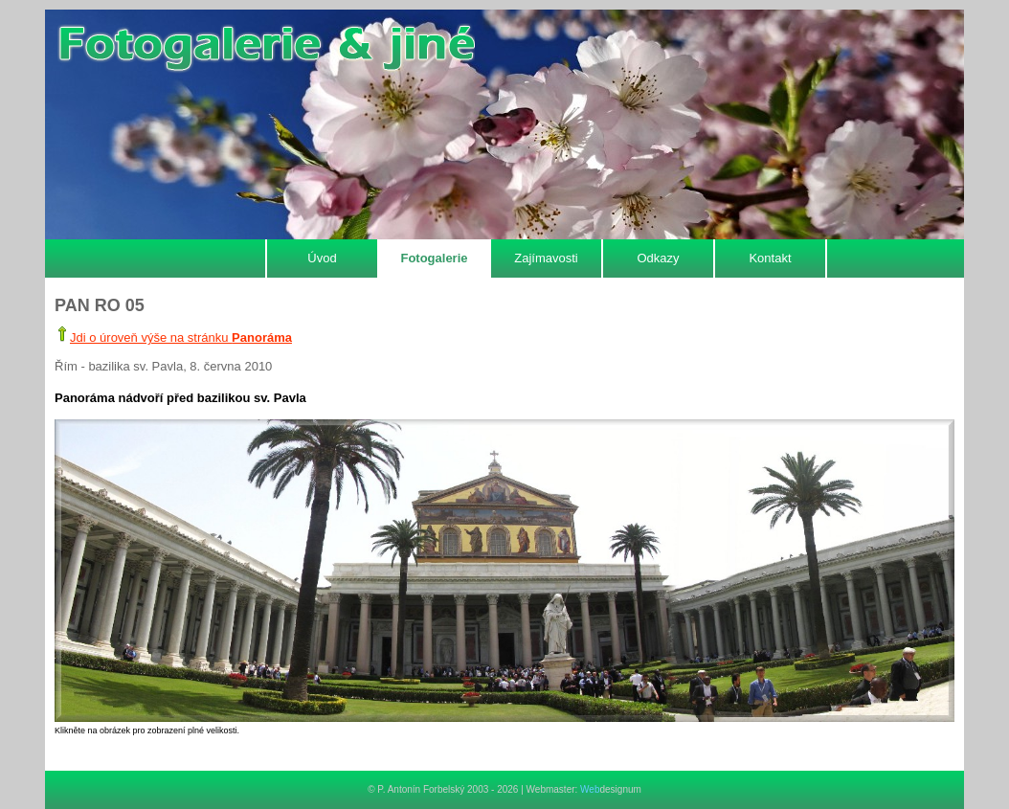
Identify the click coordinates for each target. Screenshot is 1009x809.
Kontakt (770, 258)
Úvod (321, 258)
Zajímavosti (545, 258)
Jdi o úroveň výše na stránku (181, 337)
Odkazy (658, 258)
